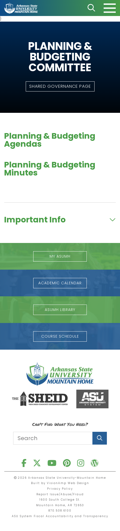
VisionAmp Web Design (68, 483)
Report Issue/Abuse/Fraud (60, 494)
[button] (60, 86)
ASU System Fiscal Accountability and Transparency (60, 516)
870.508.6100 (60, 511)
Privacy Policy (60, 489)
